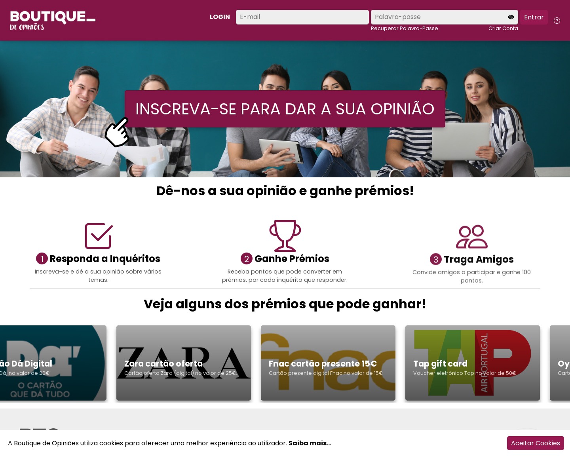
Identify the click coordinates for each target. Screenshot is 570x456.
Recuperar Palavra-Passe (404, 28)
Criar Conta (503, 28)
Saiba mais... (310, 443)
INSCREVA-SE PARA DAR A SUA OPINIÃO (285, 109)
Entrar (534, 17)
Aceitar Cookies (535, 443)
